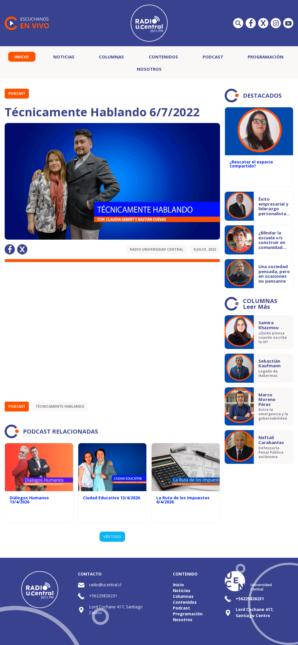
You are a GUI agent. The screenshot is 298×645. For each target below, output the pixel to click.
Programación (265, 57)
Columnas (111, 57)
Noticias (63, 57)
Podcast (213, 57)
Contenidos (163, 57)
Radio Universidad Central (156, 249)
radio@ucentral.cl (105, 584)
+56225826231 (103, 595)
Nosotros (149, 69)
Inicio (22, 57)
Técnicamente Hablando (60, 406)
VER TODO (112, 536)
